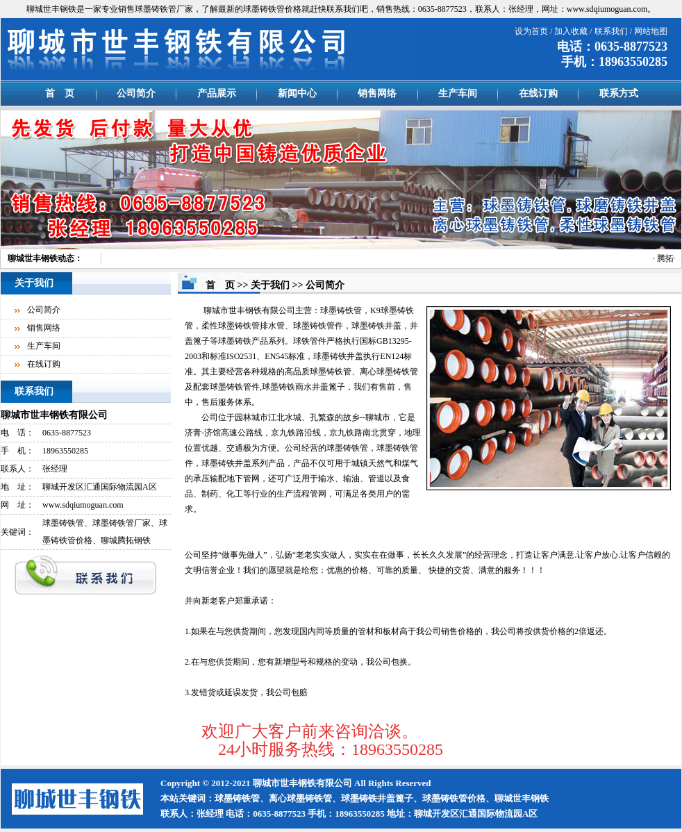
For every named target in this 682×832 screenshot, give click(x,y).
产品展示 (216, 93)
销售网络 (377, 93)
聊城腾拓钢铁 (126, 540)
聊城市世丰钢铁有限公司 (54, 415)
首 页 (59, 93)
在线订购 (538, 93)
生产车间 (457, 93)
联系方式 (618, 93)
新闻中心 (297, 93)
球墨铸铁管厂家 (164, 9)
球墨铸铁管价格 (272, 9)
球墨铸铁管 (63, 523)
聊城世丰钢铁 (33, 258)
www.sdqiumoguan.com (607, 9)
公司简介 (136, 93)
